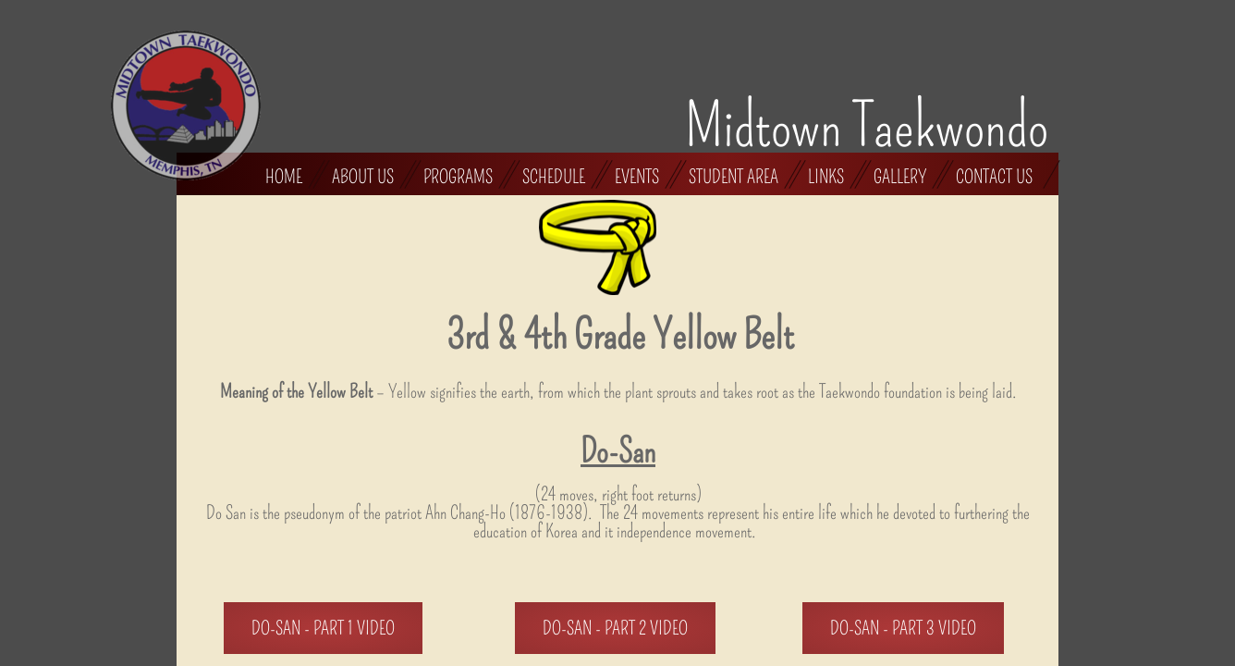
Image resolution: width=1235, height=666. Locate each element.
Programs (458, 176)
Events (637, 176)
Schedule (553, 176)
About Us (363, 176)
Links (826, 176)
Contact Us (994, 176)
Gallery (900, 176)
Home (283, 176)
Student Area (733, 176)
